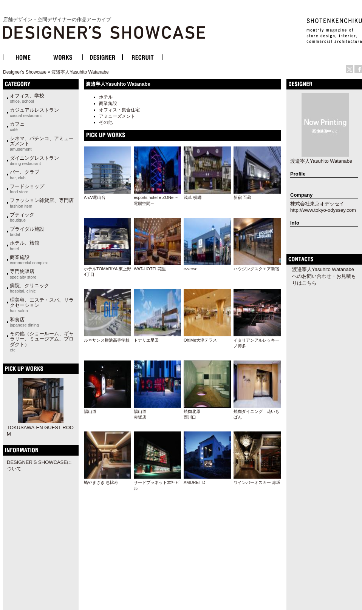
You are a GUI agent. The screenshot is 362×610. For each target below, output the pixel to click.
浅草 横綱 (192, 197)
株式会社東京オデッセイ (317, 203)
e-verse (191, 268)
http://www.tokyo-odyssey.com (323, 210)
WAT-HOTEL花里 (150, 268)
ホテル (106, 97)
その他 (106, 122)
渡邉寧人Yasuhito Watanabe (79, 72)
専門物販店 (23, 273)
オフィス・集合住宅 (119, 109)
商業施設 (108, 103)
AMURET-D (194, 482)
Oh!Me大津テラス (200, 340)
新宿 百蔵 (242, 197)
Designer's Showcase (24, 72)
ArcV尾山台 (94, 197)
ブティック (22, 217)
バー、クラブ (24, 174)
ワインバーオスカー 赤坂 (257, 482)
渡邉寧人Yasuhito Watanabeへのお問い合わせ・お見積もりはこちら (324, 276)
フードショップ (27, 188)
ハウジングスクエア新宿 (256, 268)
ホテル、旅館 (24, 245)
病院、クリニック (29, 288)
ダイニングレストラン (34, 160)
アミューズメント (117, 116)
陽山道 (90, 411)
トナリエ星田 (146, 340)
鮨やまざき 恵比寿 (101, 482)
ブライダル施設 (27, 231)
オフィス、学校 (27, 98)
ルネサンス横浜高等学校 (107, 340)
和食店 (24, 322)
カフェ (17, 126)
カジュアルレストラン (34, 112)
